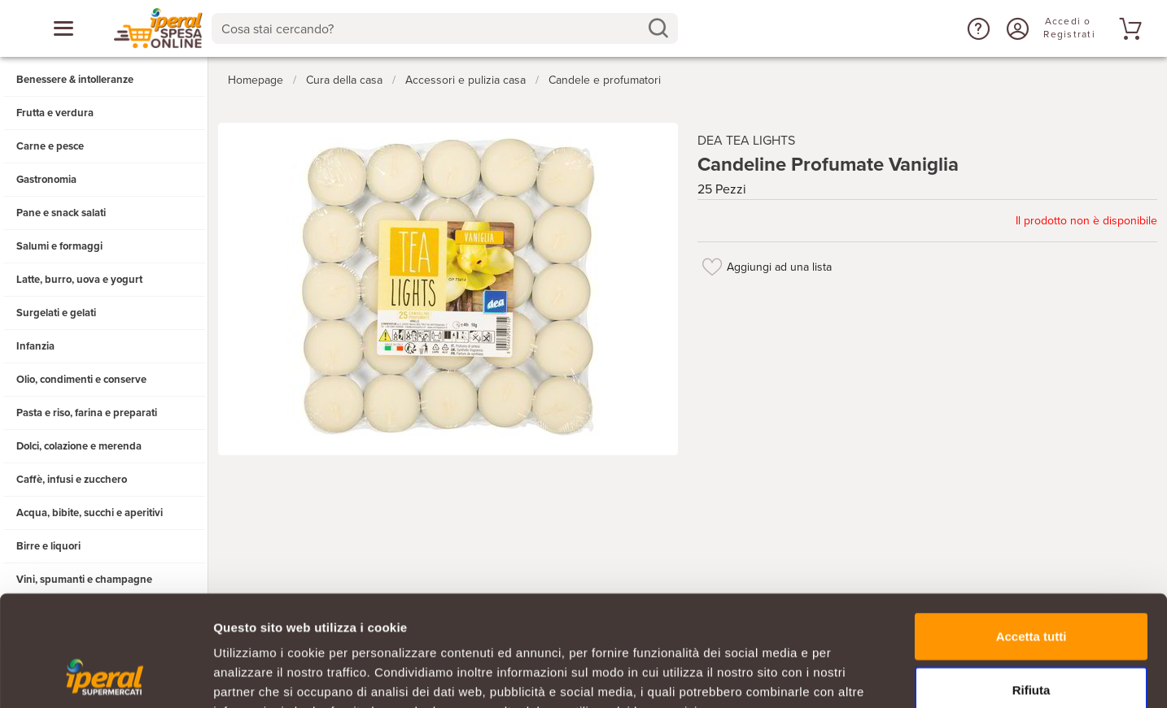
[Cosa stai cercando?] (431, 28)
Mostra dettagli (856, 676)
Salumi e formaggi (59, 246)
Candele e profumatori (605, 80)
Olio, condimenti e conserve (81, 379)
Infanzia (35, 346)
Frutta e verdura (55, 112)
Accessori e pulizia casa (465, 80)
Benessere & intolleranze (74, 79)
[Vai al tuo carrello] (1127, 28)
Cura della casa (344, 80)
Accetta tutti (1031, 535)
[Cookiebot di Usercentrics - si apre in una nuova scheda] (105, 676)
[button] (976, 28)
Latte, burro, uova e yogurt (79, 279)
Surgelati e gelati (56, 312)
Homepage (255, 80)
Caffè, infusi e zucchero (71, 479)
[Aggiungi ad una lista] (712, 266)
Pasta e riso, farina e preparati (86, 412)
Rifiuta (1031, 589)
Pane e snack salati (61, 212)
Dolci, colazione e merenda (79, 446)
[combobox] (445, 28)
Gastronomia (46, 179)
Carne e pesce (50, 146)
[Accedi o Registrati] (1015, 28)
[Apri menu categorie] (63, 28)
